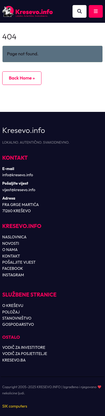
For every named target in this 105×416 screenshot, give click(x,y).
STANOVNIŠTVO (16, 318)
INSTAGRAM (13, 274)
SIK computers (14, 406)
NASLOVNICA (14, 236)
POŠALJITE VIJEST (19, 262)
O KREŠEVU (12, 305)
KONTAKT (11, 256)
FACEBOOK (12, 268)
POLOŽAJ (11, 312)
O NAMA (10, 249)
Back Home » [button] (22, 78)
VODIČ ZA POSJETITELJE (24, 353)
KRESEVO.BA (14, 360)
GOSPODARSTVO (18, 324)
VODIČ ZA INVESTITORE (23, 347)
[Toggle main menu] (96, 11)
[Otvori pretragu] (80, 11)
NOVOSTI (10, 243)
